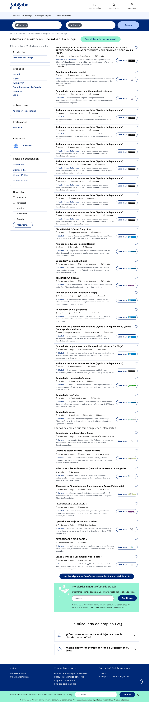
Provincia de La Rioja (23, 57)
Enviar (127, 694)
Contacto (103, 673)
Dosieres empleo (18, 673)
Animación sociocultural (24, 111)
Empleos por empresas (65, 680)
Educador (17, 127)
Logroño (17, 74)
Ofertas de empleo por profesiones (70, 673)
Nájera (16, 78)
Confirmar (22, 225)
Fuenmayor (18, 82)
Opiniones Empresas (19, 676)
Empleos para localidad (65, 684)
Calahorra (17, 91)
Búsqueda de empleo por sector (69, 676)
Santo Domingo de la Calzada (27, 87)
